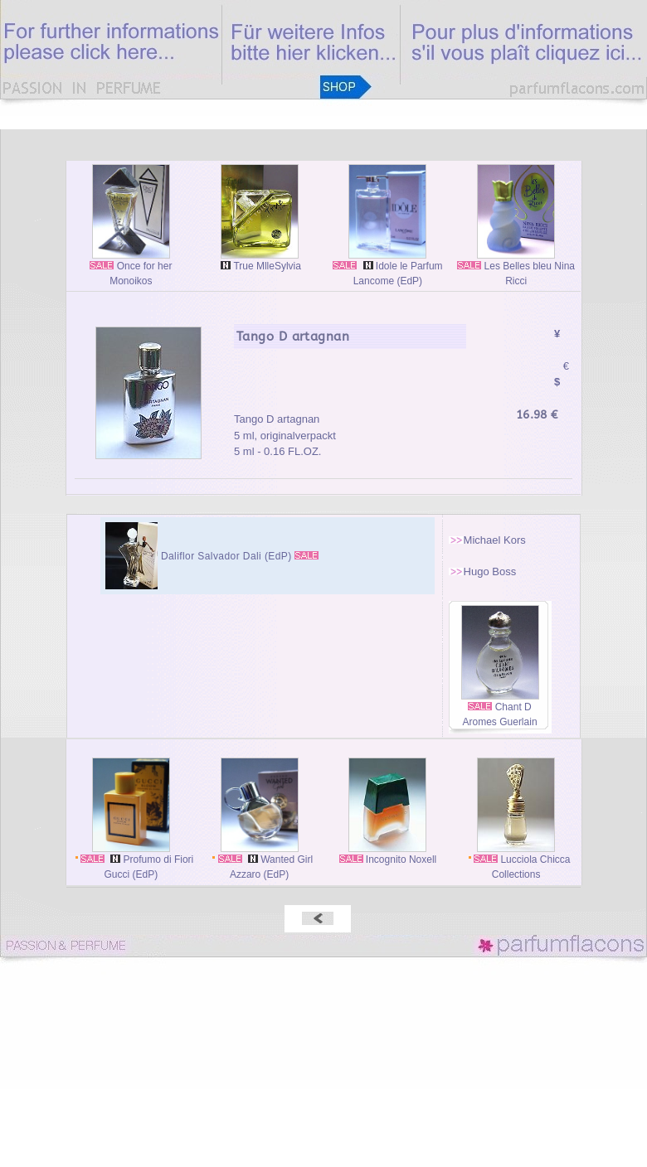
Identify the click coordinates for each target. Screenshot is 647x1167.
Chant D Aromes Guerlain (500, 709)
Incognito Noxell (388, 854)
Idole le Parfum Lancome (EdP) (387, 268)
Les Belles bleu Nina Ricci (516, 268)
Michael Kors (495, 540)
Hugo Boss (490, 571)
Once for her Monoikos (131, 268)
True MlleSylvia (259, 260)
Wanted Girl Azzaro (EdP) (259, 861)
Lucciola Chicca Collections (516, 861)
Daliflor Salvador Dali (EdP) (228, 556)
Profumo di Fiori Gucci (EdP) (131, 861)
